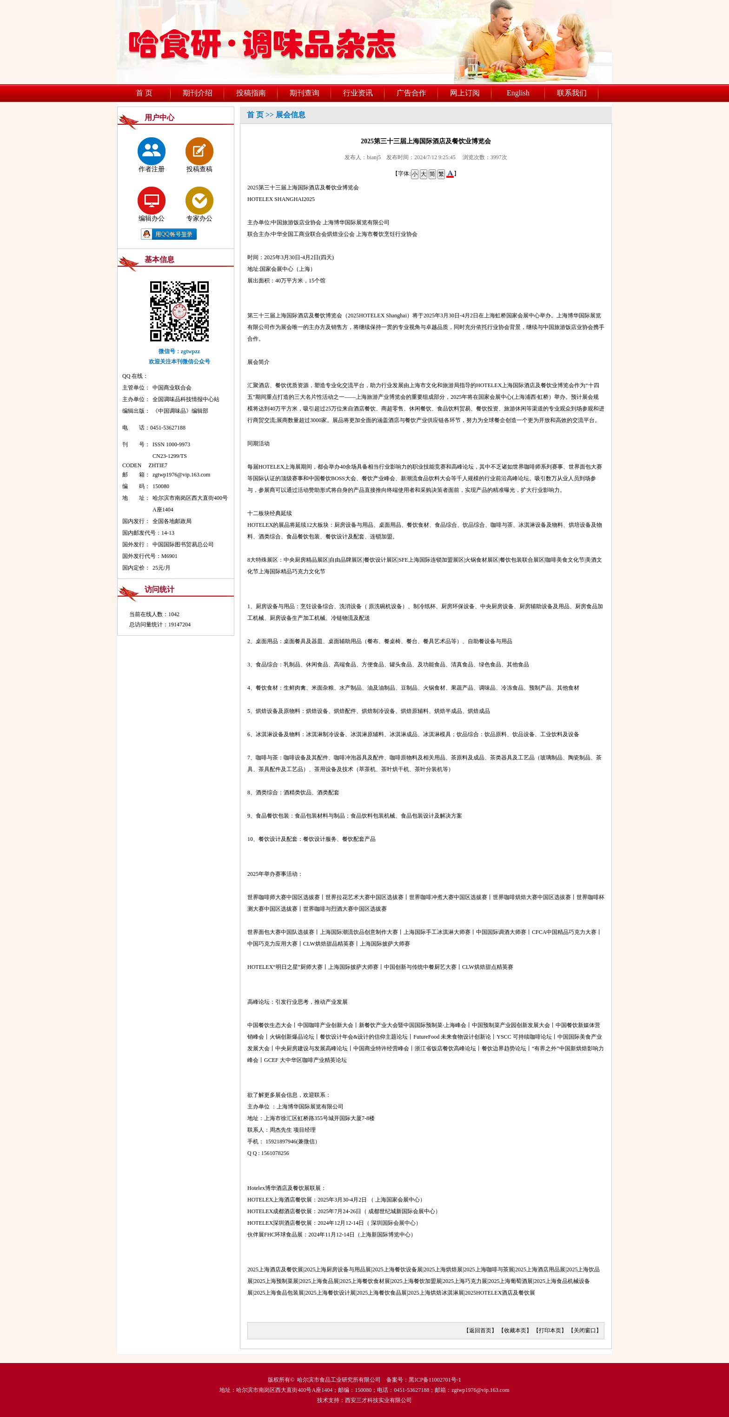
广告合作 (411, 93)
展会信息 (290, 115)
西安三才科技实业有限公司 (378, 1400)
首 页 (144, 93)
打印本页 (550, 1330)
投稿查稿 (199, 155)
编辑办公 (152, 204)
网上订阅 (465, 93)
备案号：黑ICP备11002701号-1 (423, 1380)
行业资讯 (358, 93)
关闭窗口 (585, 1330)
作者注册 (152, 155)
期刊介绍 (197, 93)
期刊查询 (304, 93)
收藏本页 (515, 1330)
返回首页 (480, 1330)
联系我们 (572, 93)
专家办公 (199, 204)
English (518, 93)
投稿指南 (251, 93)
